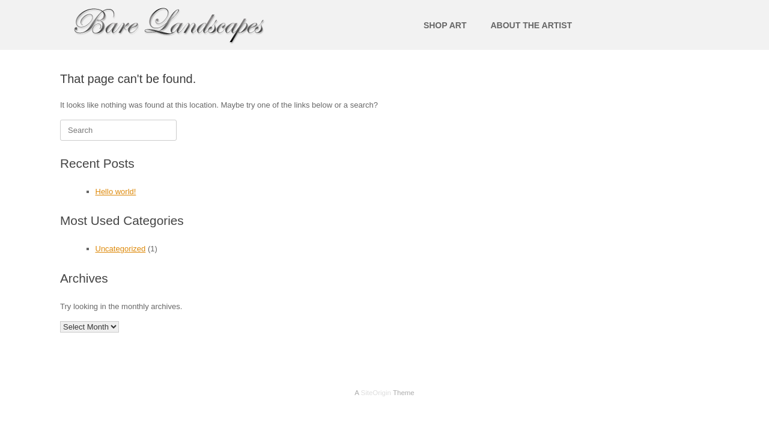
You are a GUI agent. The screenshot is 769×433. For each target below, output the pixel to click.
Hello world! (116, 191)
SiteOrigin (375, 392)
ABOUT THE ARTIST (531, 25)
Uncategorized (121, 248)
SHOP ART (445, 25)
